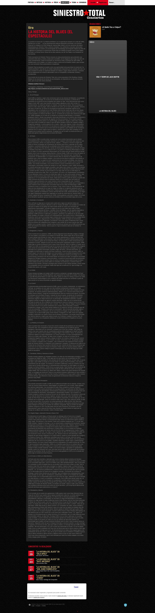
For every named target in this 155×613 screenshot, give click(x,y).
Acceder (93, 2)
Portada (31, 2)
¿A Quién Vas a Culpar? (111, 27)
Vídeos (56, 2)
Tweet (76, 587)
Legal (33, 605)
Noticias (39, 2)
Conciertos (65, 2)
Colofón (44, 605)
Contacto (38, 605)
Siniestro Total (79, 14)
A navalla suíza (125, 605)
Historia (48, 2)
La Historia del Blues (107, 111)
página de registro (39, 597)
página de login (62, 596)
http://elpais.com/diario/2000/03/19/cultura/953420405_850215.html (48, 88)
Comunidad (82, 2)
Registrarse (103, 2)
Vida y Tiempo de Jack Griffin (107, 77)
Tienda (74, 2)
